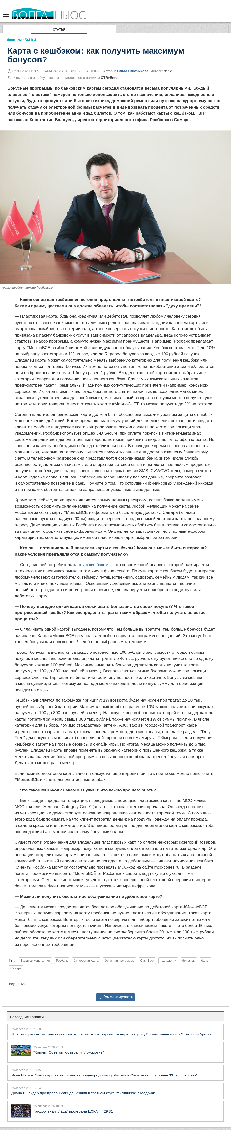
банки (205, 960)
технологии (168, 960)
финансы (189, 960)
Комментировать (115, 997)
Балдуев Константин (35, 960)
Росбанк (62, 960)
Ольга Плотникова (133, 71)
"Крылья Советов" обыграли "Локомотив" (68, 1052)
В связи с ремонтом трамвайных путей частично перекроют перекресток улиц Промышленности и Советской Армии (111, 1034)
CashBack (147, 960)
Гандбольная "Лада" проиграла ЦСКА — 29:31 (73, 1111)
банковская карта (86, 960)
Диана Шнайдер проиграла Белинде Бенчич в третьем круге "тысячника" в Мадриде (83, 1093)
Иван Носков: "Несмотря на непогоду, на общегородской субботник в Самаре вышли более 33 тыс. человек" (104, 1075)
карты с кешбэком (90, 564)
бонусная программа (119, 960)
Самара (16, 968)
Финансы (14, 40)
